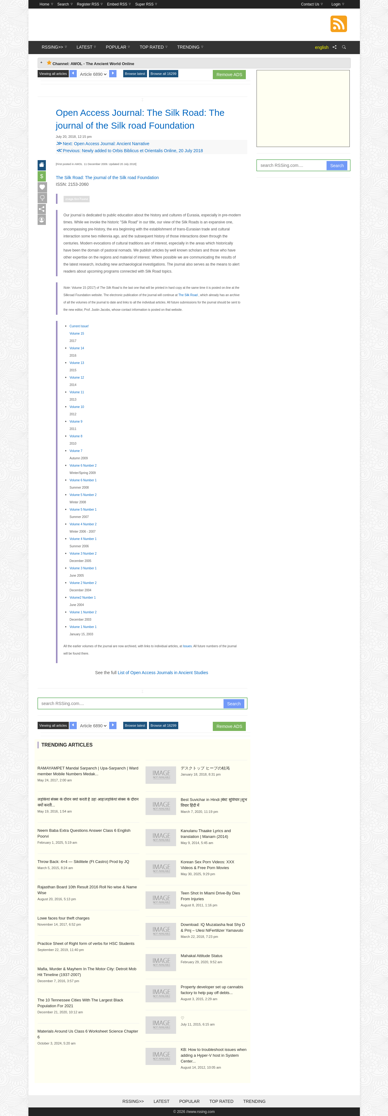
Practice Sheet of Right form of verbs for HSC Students (86, 943)
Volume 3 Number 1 (83, 568)
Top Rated (221, 1101)
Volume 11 (77, 392)
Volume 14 (77, 348)
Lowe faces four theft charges (64, 918)
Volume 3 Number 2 (83, 553)
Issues (187, 646)
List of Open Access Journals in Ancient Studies (163, 672)
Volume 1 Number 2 (83, 612)
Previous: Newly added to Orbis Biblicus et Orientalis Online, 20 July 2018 (129, 150)
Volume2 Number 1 (83, 597)
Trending (254, 1101)
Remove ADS (229, 74)
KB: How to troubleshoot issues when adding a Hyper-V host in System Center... (213, 1055)
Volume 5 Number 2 (83, 495)
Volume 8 (76, 436)
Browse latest (135, 73)
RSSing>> (133, 1101)
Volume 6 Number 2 (83, 465)
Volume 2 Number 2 (83, 583)
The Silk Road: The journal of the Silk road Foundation (107, 177)
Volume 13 (77, 363)
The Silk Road (188, 295)
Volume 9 (76, 421)
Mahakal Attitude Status (202, 955)
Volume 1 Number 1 (83, 627)
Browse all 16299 (163, 73)
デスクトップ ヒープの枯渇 (205, 768)
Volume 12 (77, 377)
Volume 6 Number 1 (83, 480)
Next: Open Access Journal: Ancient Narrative (103, 143)
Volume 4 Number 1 (83, 539)
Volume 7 (76, 451)
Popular (189, 1101)
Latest (161, 1101)
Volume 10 (77, 407)
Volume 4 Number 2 (83, 524)
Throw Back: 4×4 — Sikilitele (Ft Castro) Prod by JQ (83, 861)
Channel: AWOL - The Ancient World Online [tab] (90, 63)
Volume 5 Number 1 (83, 509)
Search (234, 703)
